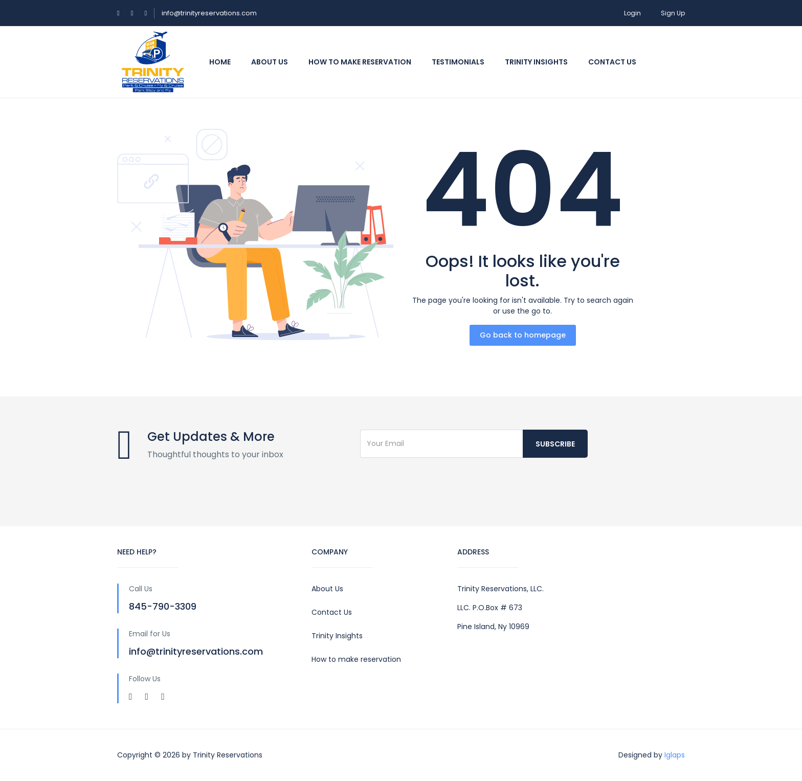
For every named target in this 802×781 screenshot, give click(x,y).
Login (632, 13)
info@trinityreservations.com (209, 13)
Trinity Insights (536, 62)
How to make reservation (356, 659)
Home (220, 62)
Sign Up (673, 13)
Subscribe (555, 444)
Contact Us (331, 612)
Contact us (612, 62)
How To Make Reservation (359, 62)
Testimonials (458, 62)
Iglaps (674, 755)
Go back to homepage (523, 335)
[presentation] (438, 486)
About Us (269, 62)
